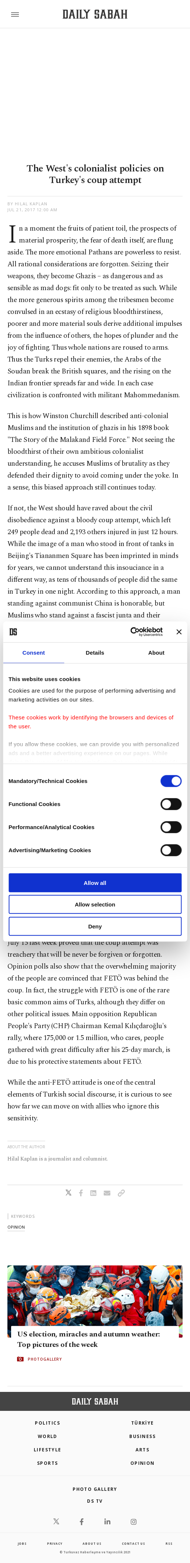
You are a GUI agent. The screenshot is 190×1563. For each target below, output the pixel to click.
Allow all (95, 882)
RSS (169, 1543)
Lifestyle (47, 1450)
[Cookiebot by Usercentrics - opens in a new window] (130, 632)
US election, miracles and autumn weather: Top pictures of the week (88, 1339)
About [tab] (156, 652)
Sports (47, 1463)
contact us (133, 1543)
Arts (142, 1450)
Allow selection (95, 904)
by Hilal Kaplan (27, 203)
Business (142, 1436)
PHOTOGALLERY (45, 1359)
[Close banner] (178, 632)
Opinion (142, 1463)
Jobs (22, 1543)
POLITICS (47, 1423)
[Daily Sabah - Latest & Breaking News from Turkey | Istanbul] (95, 14)
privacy (55, 1543)
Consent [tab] (33, 652)
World (47, 1436)
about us (92, 1543)
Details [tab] (95, 652)
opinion (16, 1227)
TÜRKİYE (142, 1423)
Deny (95, 926)
